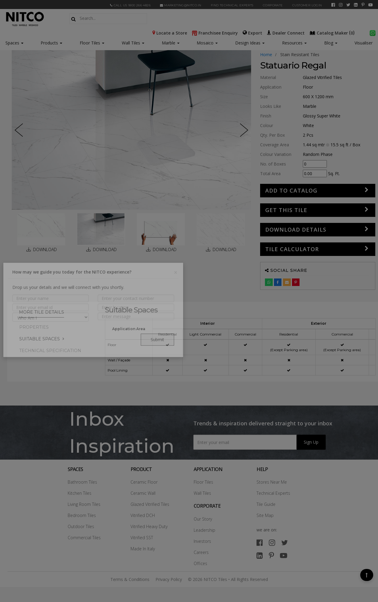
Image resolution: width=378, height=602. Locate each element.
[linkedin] (356, 5)
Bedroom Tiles (82, 515)
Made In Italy (143, 549)
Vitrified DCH (143, 515)
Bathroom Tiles (82, 482)
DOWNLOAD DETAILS (295, 229)
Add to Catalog (291, 190)
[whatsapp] (373, 32)
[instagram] (341, 5)
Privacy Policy (168, 579)
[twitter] (348, 5)
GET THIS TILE (286, 210)
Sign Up (311, 442)
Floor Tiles (92, 43)
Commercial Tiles (84, 537)
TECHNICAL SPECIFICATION (50, 350)
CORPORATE (273, 5)
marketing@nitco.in (180, 5)
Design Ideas (250, 43)
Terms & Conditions (129, 579)
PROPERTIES (34, 327)
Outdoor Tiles (81, 526)
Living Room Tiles (84, 504)
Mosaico (207, 43)
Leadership (204, 530)
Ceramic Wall (143, 493)
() (332, 32)
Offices (200, 563)
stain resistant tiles (299, 54)
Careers (201, 552)
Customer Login (307, 5)
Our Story (203, 519)
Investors (202, 541)
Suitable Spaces (39, 339)
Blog (330, 43)
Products (49, 43)
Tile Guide (266, 504)
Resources (294, 43)
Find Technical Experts (232, 5)
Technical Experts (273, 493)
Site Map (265, 515)
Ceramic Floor (144, 482)
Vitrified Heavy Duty (149, 526)
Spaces (12, 43)
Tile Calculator (292, 249)
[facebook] (333, 5)
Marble (171, 43)
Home (266, 54)
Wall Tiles (133, 43)
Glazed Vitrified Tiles (150, 504)
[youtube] (370, 5)
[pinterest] (362, 5)
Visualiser (364, 43)
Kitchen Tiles (79, 493)
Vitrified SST (142, 537)
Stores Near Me (272, 482)
